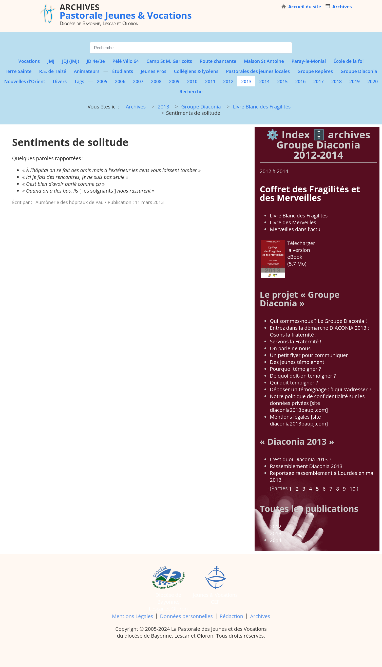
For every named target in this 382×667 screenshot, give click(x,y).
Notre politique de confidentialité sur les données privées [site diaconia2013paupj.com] (317, 403)
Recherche (190, 91)
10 (352, 488)
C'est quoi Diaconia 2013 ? (300, 459)
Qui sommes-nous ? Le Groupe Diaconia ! (318, 321)
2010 (192, 81)
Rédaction (231, 616)
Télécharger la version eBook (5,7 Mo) (288, 259)
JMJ (50, 61)
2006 (120, 81)
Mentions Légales (132, 616)
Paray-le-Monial (309, 61)
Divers (60, 81)
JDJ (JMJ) (70, 61)
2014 (264, 81)
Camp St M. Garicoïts (169, 61)
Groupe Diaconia (358, 71)
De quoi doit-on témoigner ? (303, 375)
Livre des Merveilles (293, 222)
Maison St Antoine (264, 61)
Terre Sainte (18, 71)
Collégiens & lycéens (196, 71)
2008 (156, 81)
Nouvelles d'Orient (24, 81)
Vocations (29, 61)
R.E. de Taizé (52, 71)
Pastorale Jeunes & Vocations (126, 11)
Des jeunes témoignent (297, 362)
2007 (138, 81)
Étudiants (122, 71)
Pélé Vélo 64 (125, 61)
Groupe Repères (315, 71)
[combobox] (191, 47)
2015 (282, 81)
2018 (336, 81)
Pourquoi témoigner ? (295, 368)
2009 (174, 81)
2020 (372, 81)
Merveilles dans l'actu (295, 229)
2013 (246, 81)
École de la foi (349, 61)
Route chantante (218, 61)
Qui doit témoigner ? (294, 382)
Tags (79, 81)
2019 (354, 81)
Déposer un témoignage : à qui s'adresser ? (320, 389)
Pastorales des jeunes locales (258, 71)
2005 (102, 81)
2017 (318, 81)
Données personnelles (186, 616)
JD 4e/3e (96, 61)
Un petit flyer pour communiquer (309, 355)
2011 (210, 81)
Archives (260, 616)
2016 (300, 81)
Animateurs (86, 71)
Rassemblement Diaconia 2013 (306, 466)
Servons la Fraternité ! (295, 341)
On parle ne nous (290, 348)
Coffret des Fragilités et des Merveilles (310, 193)
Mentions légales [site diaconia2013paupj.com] (299, 420)
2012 (228, 81)
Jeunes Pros (153, 71)
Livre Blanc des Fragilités (299, 215)
